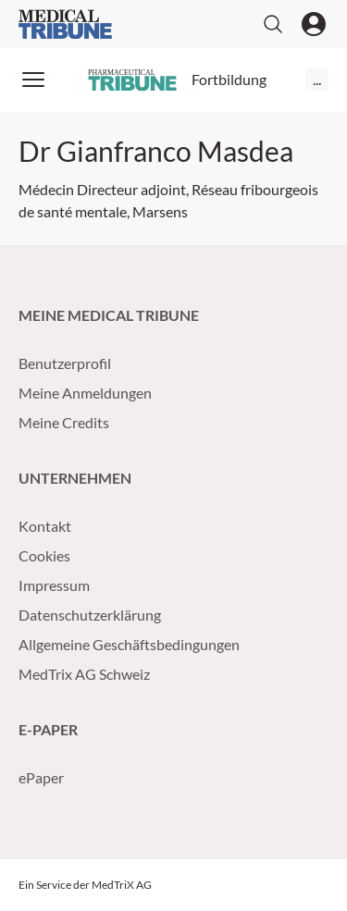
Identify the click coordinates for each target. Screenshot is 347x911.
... (317, 79)
